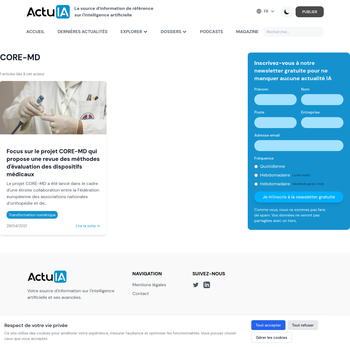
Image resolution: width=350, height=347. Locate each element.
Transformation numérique (32, 214)
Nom (305, 89)
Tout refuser (303, 325)
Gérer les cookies (271, 337)
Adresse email (267, 135)
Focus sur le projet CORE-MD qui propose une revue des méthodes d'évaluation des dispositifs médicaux (53, 163)
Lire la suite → (88, 225)
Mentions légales (149, 285)
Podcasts (211, 31)
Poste (259, 112)
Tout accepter (268, 325)
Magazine (247, 31)
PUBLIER (309, 11)
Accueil (35, 31)
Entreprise (310, 112)
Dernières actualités (82, 31)
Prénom (261, 89)
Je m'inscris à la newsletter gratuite (299, 197)
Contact (140, 293)
